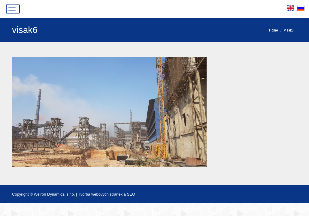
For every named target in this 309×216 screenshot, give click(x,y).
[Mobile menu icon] (13, 9)
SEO (131, 194)
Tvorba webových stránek (100, 194)
